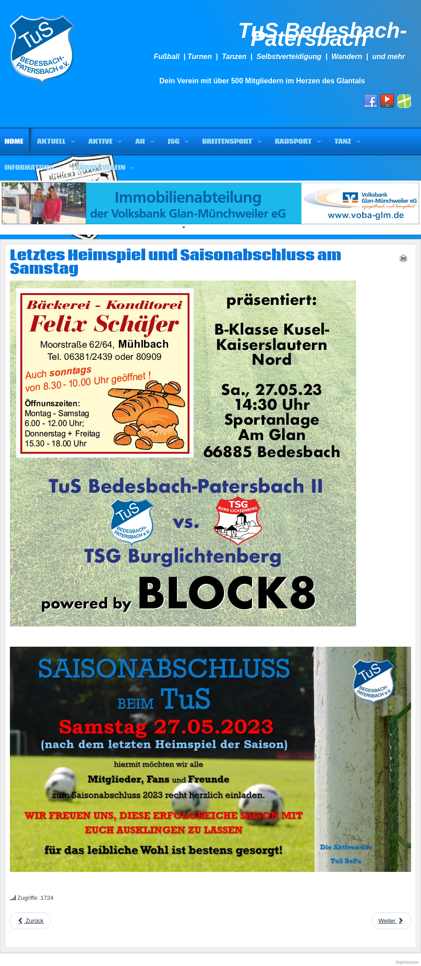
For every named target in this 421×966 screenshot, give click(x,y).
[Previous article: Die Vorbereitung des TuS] (30, 920)
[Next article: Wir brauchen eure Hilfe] (391, 920)
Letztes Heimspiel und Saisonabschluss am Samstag (175, 262)
